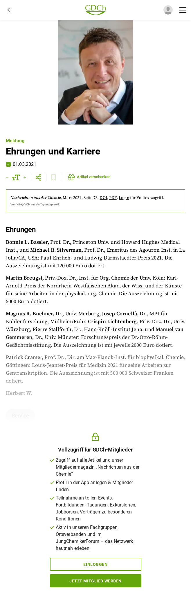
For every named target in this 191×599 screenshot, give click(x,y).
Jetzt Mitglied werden (95, 581)
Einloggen (95, 564)
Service (20, 416)
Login (124, 197)
